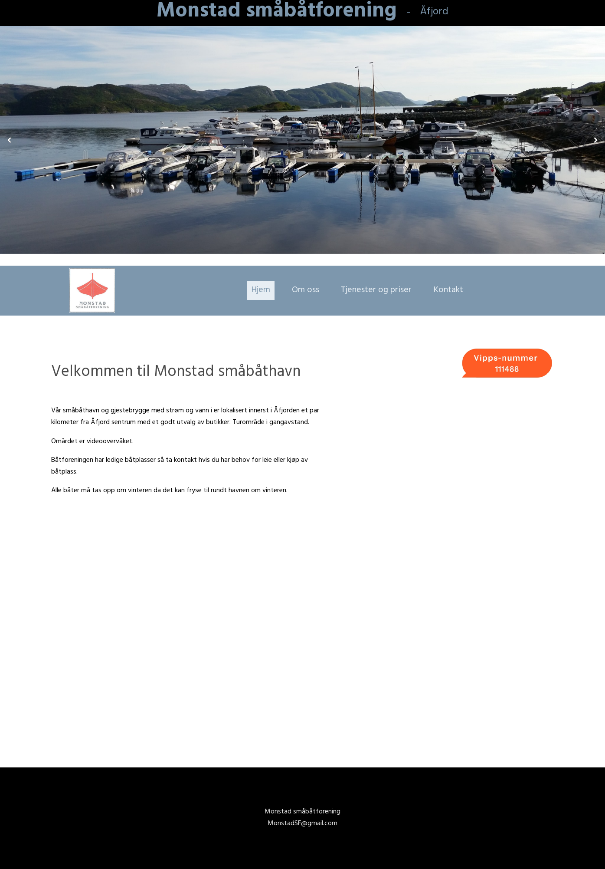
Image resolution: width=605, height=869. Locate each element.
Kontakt (448, 291)
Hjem (260, 291)
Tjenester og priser (376, 291)
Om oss (305, 291)
